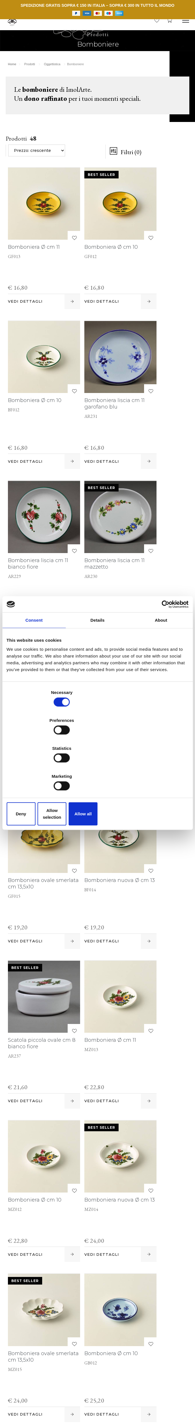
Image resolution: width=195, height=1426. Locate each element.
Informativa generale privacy (152, 1398)
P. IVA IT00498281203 (121, 1386)
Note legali (160, 1386)
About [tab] (161, 666)
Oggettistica (53, 72)
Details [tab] (98, 666)
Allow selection (97, 771)
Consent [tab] (34, 666)
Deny (36, 771)
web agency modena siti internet (97, 1416)
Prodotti (31, 72)
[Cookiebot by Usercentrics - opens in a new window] (163, 650)
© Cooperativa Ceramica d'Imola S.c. (57, 1386)
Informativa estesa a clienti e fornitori (82, 1398)
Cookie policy (27, 1398)
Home (13, 72)
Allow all (159, 771)
